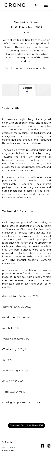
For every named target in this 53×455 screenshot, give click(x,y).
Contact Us (8, 450)
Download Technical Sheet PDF (26, 425)
